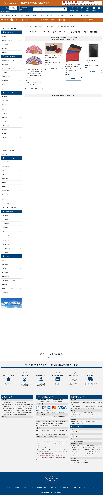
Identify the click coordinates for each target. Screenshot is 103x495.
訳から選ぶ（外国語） (7, 40)
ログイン (7, 487)
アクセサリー (35, 19)
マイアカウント (28, 487)
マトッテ (18, 19)
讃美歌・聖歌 (5, 178)
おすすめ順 (63, 37)
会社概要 (4, 260)
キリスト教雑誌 (44, 19)
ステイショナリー (6, 137)
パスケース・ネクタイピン (8, 113)
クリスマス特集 (6, 195)
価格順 (70, 37)
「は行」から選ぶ (7, 236)
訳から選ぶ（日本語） (7, 36)
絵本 (61, 19)
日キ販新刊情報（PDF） (8, 293)
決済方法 (53, 487)
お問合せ (4, 268)
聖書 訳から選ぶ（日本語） (9, 15)
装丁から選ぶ (5, 48)
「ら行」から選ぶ (7, 248)
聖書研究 (4, 182)
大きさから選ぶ (6, 44)
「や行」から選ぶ (7, 244)
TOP (26, 26)
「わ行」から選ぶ (7, 252)
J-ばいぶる (26, 19)
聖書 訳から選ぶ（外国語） (29, 15)
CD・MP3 (4, 146)
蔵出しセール (68, 19)
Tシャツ (4, 121)
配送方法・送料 (41, 487)
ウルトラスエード (6, 80)
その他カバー (5, 89)
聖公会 (84, 19)
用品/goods (33, 26)
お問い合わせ (93, 487)
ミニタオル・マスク (7, 117)
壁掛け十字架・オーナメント (9, 100)
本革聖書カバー (6, 64)
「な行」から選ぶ (7, 231)
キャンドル (4, 96)
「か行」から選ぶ (7, 219)
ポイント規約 (5, 272)
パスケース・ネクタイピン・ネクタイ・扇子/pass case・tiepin (56, 26)
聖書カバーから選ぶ (46, 15)
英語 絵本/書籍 (5, 190)
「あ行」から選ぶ (7, 215)
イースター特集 (5, 162)
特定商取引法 (64, 487)
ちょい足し (77, 19)
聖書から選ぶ (5, 52)
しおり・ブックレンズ (7, 125)
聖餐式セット (54, 19)
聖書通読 (4, 186)
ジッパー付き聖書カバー (8, 76)
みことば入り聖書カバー (8, 68)
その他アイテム (72, 15)
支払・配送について (7, 264)
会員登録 (16, 487)
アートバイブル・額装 (7, 203)
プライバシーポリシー (78, 487)
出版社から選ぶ (85, 15)
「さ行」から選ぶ (7, 223)
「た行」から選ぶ (7, 227)
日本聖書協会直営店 (7, 276)
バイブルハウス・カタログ (8, 280)
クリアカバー (5, 85)
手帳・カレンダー (6, 199)
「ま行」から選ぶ (7, 240)
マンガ (3, 170)
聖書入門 (91, 19)
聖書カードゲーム (6, 109)
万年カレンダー (6, 105)
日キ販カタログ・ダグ (7, 288)
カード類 (4, 133)
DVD (3, 142)
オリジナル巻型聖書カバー (8, 60)
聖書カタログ (5, 284)
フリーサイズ (5, 72)
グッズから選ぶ (60, 15)
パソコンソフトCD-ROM (8, 150)
